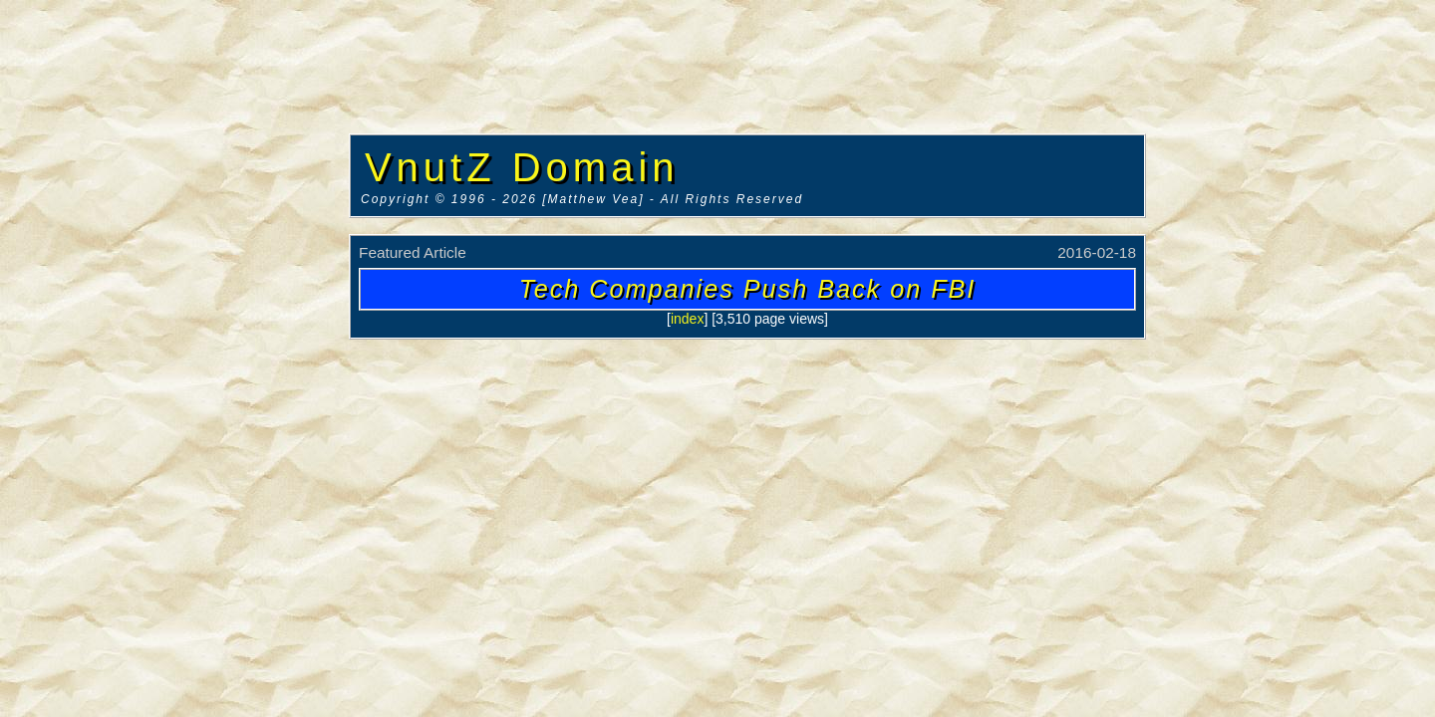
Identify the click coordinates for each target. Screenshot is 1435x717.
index (687, 319)
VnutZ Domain (522, 167)
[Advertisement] (174, 303)
